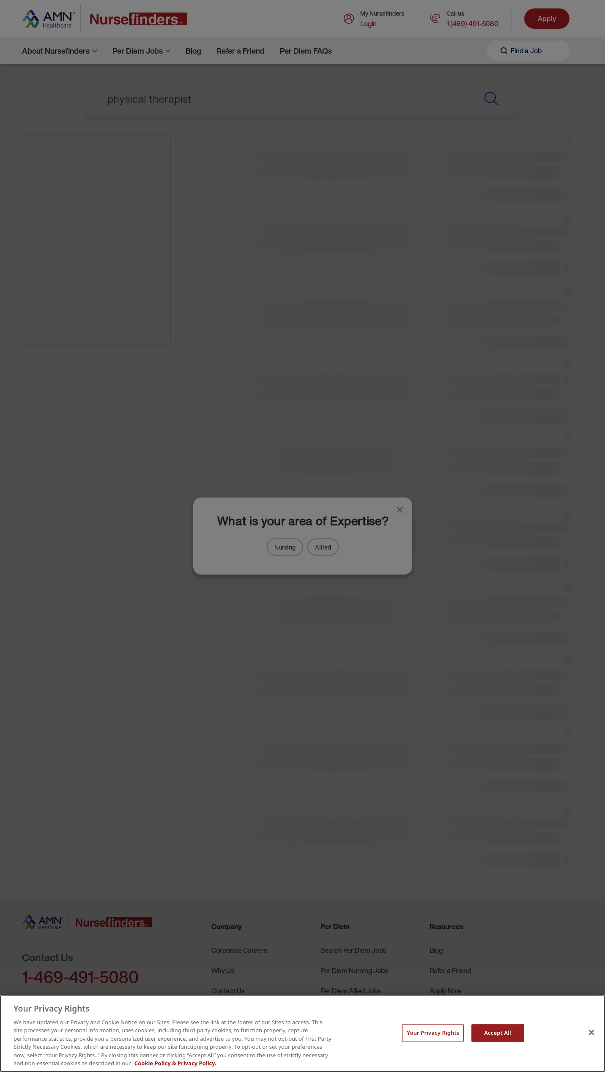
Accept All (497, 1032)
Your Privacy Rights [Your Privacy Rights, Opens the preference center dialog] (433, 1032)
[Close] (591, 1032)
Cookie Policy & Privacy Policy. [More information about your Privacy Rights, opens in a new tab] (175, 1063)
